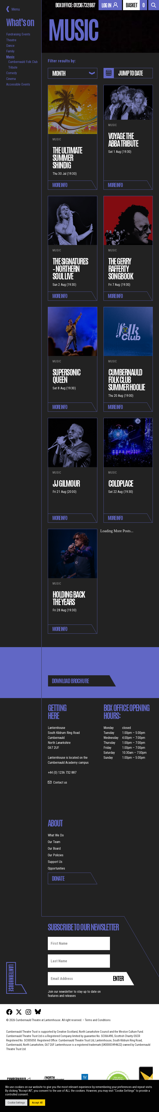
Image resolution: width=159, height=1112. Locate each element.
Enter (118, 978)
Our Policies (55, 855)
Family (10, 51)
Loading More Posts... (117, 531)
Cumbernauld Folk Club (23, 62)
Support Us (55, 862)
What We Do (56, 835)
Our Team (54, 842)
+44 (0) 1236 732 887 (62, 772)
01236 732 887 (84, 4)
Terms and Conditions (98, 1020)
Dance (10, 46)
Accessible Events (18, 84)
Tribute (12, 67)
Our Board (54, 848)
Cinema (11, 79)
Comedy (11, 73)
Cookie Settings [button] (16, 1102)
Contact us (60, 782)
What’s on (20, 22)
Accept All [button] (37, 1102)
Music (10, 57)
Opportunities (56, 868)
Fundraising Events (18, 34)
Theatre (11, 40)
